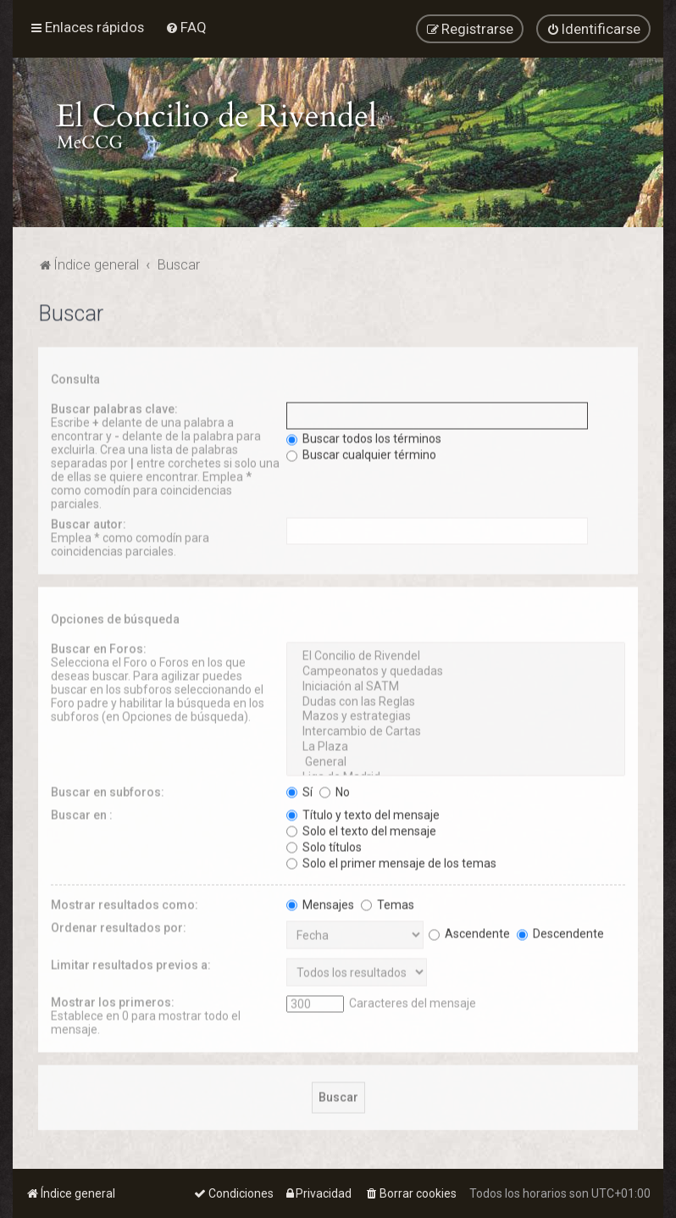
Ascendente (469, 930)
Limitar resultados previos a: (131, 961)
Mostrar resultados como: (124, 901)
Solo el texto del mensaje (361, 827)
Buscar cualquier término (361, 452)
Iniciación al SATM (455, 683)
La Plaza (455, 744)
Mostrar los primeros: (113, 998)
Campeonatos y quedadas (455, 668)
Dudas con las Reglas (455, 698)
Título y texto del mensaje (363, 811)
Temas (387, 901)
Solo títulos (324, 843)
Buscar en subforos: (107, 788)
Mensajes (320, 901)
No (334, 788)
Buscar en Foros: (99, 646)
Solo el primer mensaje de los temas (391, 859)
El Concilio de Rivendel (455, 653)
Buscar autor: (88, 521)
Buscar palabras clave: (114, 406)
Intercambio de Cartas (455, 729)
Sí (299, 788)
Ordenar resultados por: (118, 924)
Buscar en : (82, 811)
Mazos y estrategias (455, 713)
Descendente (560, 930)
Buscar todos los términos (363, 435)
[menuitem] (186, 25)
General (455, 758)
